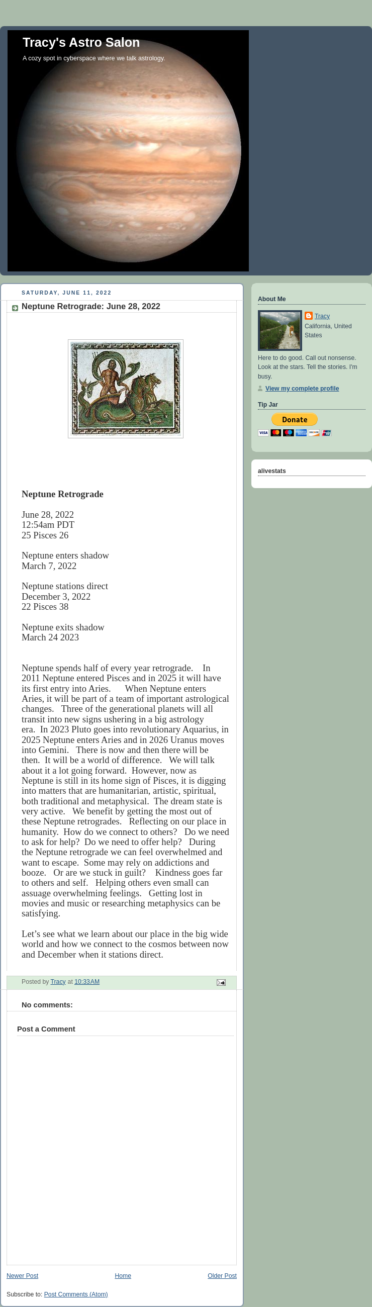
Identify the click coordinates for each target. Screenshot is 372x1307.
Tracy (322, 316)
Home (123, 1275)
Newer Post (22, 1275)
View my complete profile (302, 388)
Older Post (222, 1275)
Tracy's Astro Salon (81, 42)
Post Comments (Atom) (76, 1294)
